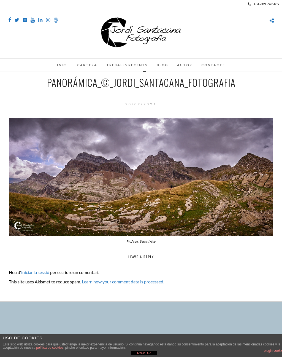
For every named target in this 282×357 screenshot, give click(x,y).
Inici (62, 65)
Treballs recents (127, 65)
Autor (184, 65)
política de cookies (49, 348)
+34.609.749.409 (263, 4)
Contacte (213, 65)
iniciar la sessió (35, 272)
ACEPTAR (144, 353)
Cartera (87, 65)
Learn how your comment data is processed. (123, 281)
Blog (162, 65)
